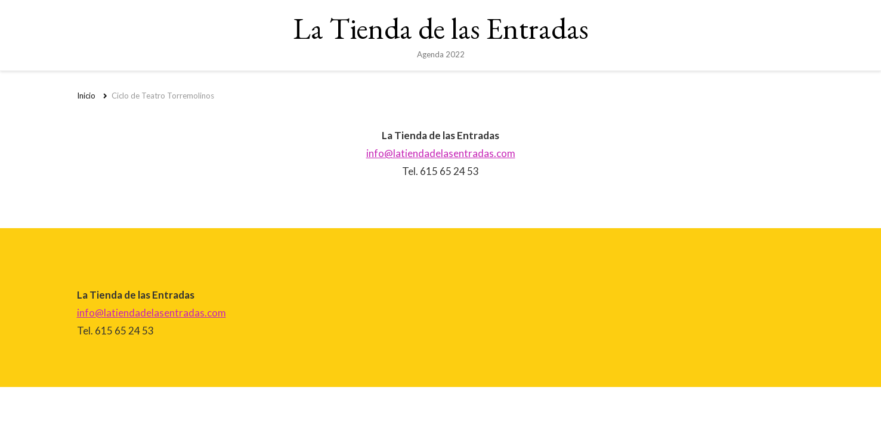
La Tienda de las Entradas (441, 28)
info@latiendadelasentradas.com (440, 153)
